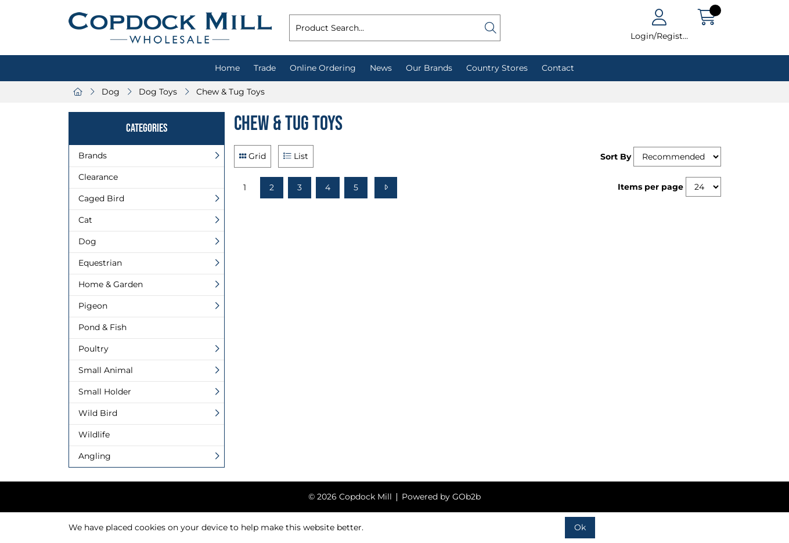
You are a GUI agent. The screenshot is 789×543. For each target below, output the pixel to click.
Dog (111, 91)
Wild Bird (97, 413)
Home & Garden (110, 284)
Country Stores (497, 68)
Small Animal (105, 370)
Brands (92, 155)
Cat (85, 220)
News (381, 68)
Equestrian (100, 263)
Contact (558, 68)
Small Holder (104, 391)
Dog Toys (158, 91)
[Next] (385, 187)
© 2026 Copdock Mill (350, 496)
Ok (580, 527)
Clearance (98, 177)
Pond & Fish (102, 327)
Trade (265, 68)
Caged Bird (101, 198)
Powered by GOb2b (441, 496)
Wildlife (94, 434)
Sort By (615, 156)
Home (227, 68)
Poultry (93, 348)
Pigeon (92, 306)
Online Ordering (323, 68)
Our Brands (429, 68)
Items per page (650, 187)
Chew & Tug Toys (230, 91)
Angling (94, 456)
